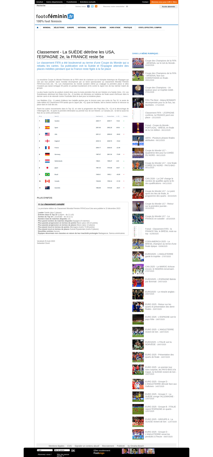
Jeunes (103, 27)
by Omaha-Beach (125, 442)
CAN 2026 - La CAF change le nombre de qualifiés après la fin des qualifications (160, 179)
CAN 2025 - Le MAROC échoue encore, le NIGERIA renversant (157, 266)
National (82, 27)
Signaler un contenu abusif (82, 442)
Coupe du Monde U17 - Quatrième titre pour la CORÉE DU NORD (160, 150)
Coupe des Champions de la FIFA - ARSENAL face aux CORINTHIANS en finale (160, 75)
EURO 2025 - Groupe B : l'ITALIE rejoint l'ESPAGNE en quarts (158, 404)
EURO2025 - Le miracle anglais (157, 290)
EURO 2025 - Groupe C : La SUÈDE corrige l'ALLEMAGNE (159, 391)
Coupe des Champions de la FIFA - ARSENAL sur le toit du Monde (159, 61)
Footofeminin (72, 2)
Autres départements (54, 2)
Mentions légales (55, 442)
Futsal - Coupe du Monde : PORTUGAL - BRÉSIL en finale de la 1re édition (160, 124)
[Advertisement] (88, 39)
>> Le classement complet (50, 204)
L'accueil (38, 27)
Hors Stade (115, 27)
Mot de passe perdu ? (65, 455)
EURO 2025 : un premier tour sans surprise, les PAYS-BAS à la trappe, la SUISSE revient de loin (160, 367)
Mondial (47, 27)
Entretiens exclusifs (88, 2)
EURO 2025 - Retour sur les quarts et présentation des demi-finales (160, 303)
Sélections (59, 27)
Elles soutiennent (101, 452)
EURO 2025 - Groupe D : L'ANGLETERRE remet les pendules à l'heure (160, 430)
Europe (70, 27)
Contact (145, 2)
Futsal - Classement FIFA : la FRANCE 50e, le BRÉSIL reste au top (160, 228)
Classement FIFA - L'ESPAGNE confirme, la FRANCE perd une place (159, 112)
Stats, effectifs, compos (149, 27)
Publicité (112, 442)
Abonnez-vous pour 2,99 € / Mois (164, 2)
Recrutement (101, 442)
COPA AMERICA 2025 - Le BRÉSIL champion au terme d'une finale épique (160, 240)
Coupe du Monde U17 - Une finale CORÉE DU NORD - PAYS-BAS (158, 162)
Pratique (128, 27)
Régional (92, 27)
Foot (100, 455)
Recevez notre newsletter (114, 6)
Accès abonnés (168, 7)
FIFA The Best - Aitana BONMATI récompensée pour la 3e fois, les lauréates (158, 100)
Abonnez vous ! (43, 455)
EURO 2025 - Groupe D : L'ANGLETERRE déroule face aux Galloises (158, 380)
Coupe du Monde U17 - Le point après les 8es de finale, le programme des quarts (160, 191)
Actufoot (39, 2)
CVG (67, 442)
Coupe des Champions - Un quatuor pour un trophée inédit (159, 87)
